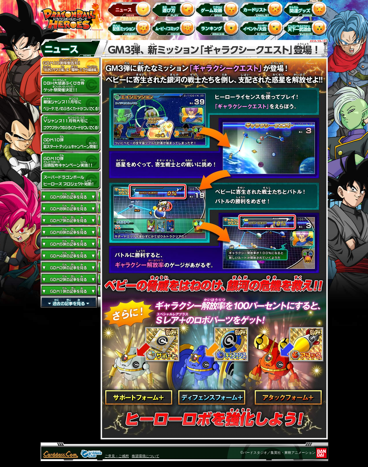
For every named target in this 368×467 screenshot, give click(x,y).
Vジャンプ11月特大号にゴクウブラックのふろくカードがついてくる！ (70, 123)
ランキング (218, 28)
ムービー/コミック (174, 28)
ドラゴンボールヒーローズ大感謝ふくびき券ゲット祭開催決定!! (70, 85)
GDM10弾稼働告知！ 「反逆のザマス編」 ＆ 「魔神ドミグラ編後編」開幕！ (70, 66)
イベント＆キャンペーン (262, 28)
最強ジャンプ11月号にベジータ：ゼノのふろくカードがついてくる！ (70, 104)
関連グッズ (306, 9)
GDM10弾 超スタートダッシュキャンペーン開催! (70, 142)
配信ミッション (130, 28)
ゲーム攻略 (218, 9)
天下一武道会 (306, 28)
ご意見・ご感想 (117, 456)
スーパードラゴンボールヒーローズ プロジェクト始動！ (70, 180)
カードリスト (262, 9)
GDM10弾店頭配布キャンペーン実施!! (70, 161)
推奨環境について (145, 456)
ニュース (130, 9)
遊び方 (174, 9)
